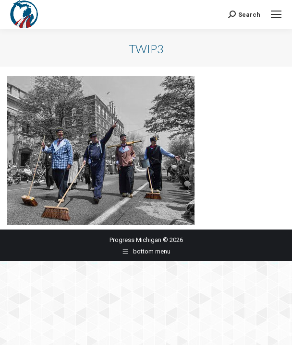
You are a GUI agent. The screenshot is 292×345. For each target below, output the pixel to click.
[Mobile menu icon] (276, 14)
